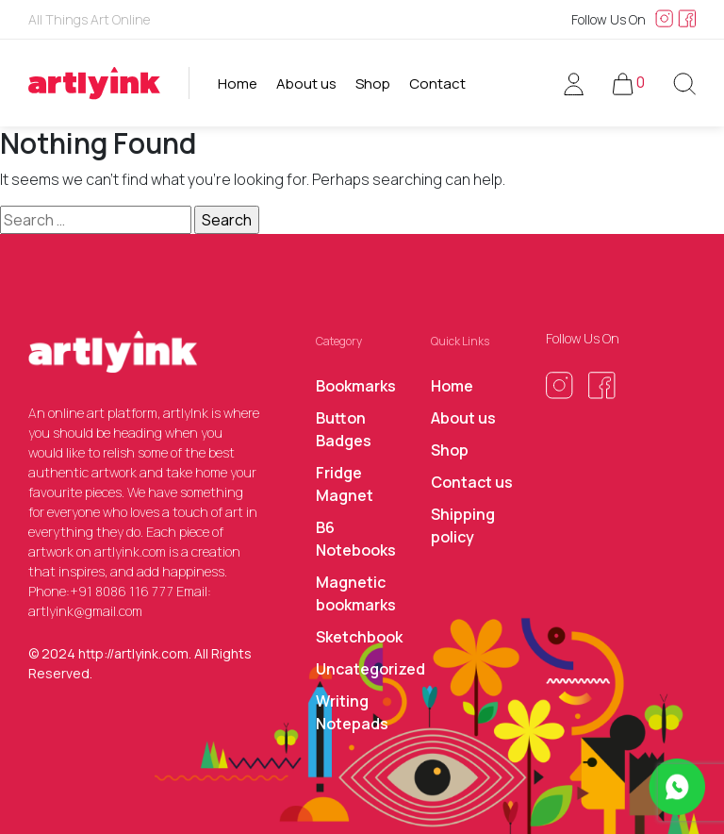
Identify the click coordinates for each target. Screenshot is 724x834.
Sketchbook (359, 636)
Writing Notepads (352, 712)
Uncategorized (370, 669)
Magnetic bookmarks (356, 593)
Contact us (472, 482)
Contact (437, 83)
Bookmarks (356, 385)
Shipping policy (463, 525)
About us (306, 83)
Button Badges (343, 429)
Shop (372, 83)
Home (237, 83)
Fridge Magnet (344, 484)
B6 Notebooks (356, 538)
